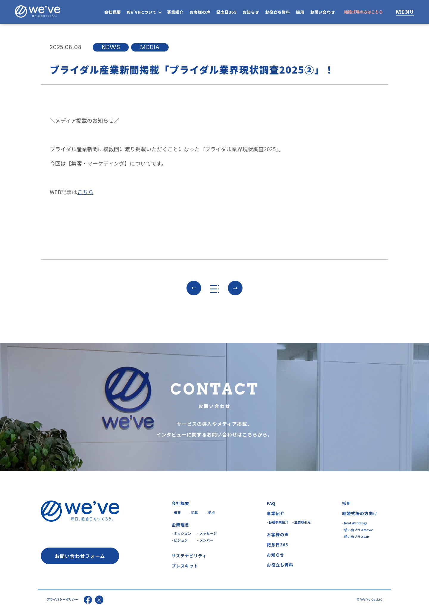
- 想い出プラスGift (355, 536)
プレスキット (185, 566)
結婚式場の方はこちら (363, 12)
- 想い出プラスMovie (357, 529)
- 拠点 (210, 512)
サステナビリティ (189, 556)
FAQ (271, 503)
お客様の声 (199, 12)
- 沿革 (193, 512)
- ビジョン (180, 540)
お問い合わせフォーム (80, 555)
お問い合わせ (322, 12)
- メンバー (205, 540)
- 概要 (176, 512)
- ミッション (181, 533)
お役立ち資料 (277, 12)
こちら (85, 192)
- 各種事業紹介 (277, 522)
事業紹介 (175, 12)
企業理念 (180, 525)
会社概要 (112, 12)
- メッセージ (207, 533)
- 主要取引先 (301, 522)
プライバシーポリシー (62, 599)
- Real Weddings (354, 522)
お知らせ (251, 12)
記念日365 (226, 12)
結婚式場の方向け (359, 513)
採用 (300, 12)
